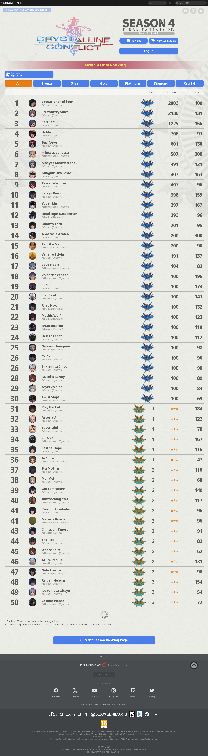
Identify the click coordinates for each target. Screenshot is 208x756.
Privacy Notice (108, 705)
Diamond (161, 83)
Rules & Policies (95, 705)
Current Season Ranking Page (104, 640)
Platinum (132, 83)
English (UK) (184, 3)
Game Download (104, 675)
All (18, 83)
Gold (104, 83)
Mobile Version (105, 657)
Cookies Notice (121, 705)
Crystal (189, 83)
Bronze (47, 83)
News (76, 697)
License (84, 705)
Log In (148, 51)
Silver (75, 83)
